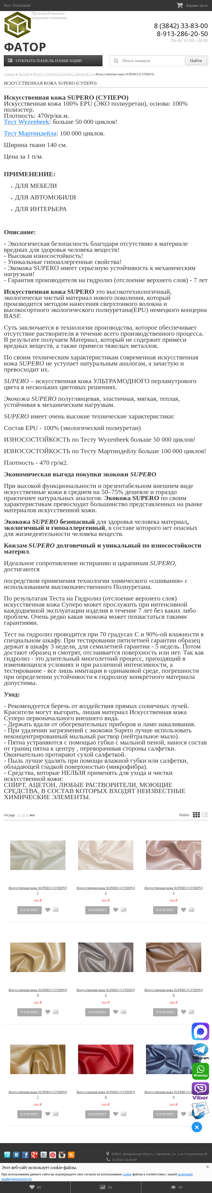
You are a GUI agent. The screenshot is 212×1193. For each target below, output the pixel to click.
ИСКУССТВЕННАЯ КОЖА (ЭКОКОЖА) (62, 74)
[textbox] (159, 60)
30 (23, 815)
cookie (127, 1174)
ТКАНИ (24, 74)
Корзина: (192, 5)
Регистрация (22, 5)
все (32, 815)
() (35, 1187)
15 (19, 815)
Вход (7, 5)
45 (27, 815)
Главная (9, 74)
